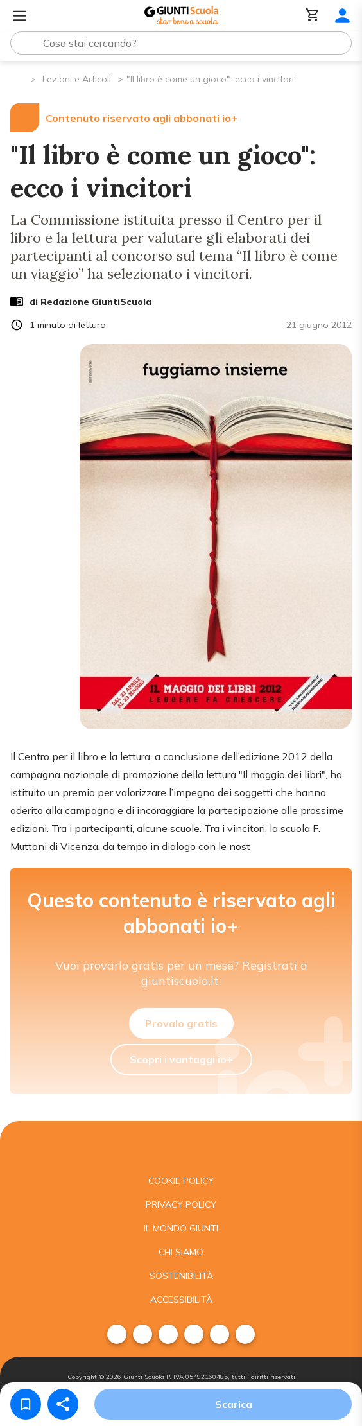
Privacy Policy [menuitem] (181, 1204)
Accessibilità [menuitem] (181, 1299)
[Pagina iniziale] (19, 78)
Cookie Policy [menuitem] (181, 1181)
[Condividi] (62, 1404)
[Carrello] (312, 15)
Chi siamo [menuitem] (181, 1252)
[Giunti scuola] (181, 1145)
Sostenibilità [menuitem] (181, 1276)
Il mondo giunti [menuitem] (181, 1228)
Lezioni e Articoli (76, 79)
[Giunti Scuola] (181, 15)
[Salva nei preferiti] (25, 1404)
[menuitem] (116, 1334)
